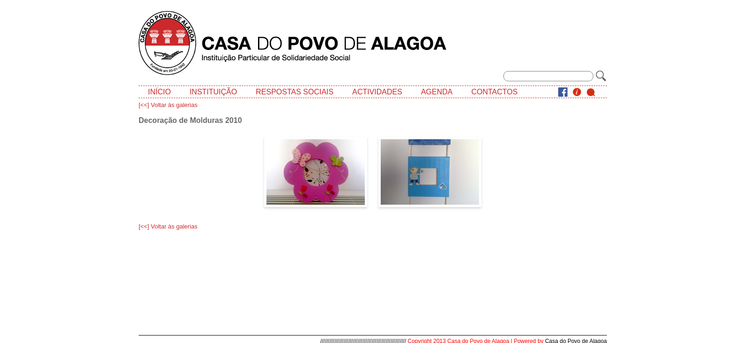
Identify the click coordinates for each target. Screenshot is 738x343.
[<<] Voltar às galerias (168, 104)
